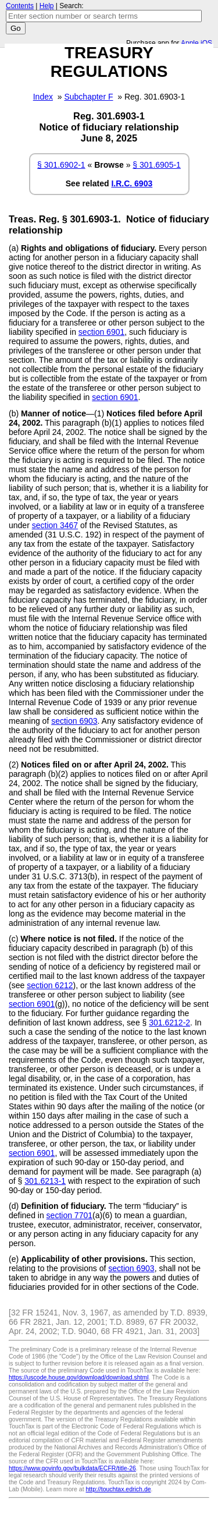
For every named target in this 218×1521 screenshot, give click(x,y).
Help (47, 6)
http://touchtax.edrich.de (118, 1488)
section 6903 (74, 721)
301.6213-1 (45, 1181)
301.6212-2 (169, 1022)
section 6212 (50, 985)
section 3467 (55, 525)
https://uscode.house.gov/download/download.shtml (79, 1377)
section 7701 (69, 1215)
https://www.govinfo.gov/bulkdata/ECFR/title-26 (72, 1468)
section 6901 (101, 332)
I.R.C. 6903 (131, 183)
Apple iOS (196, 43)
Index (43, 96)
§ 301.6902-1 (61, 164)
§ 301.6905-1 (157, 164)
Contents (20, 6)
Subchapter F (88, 96)
